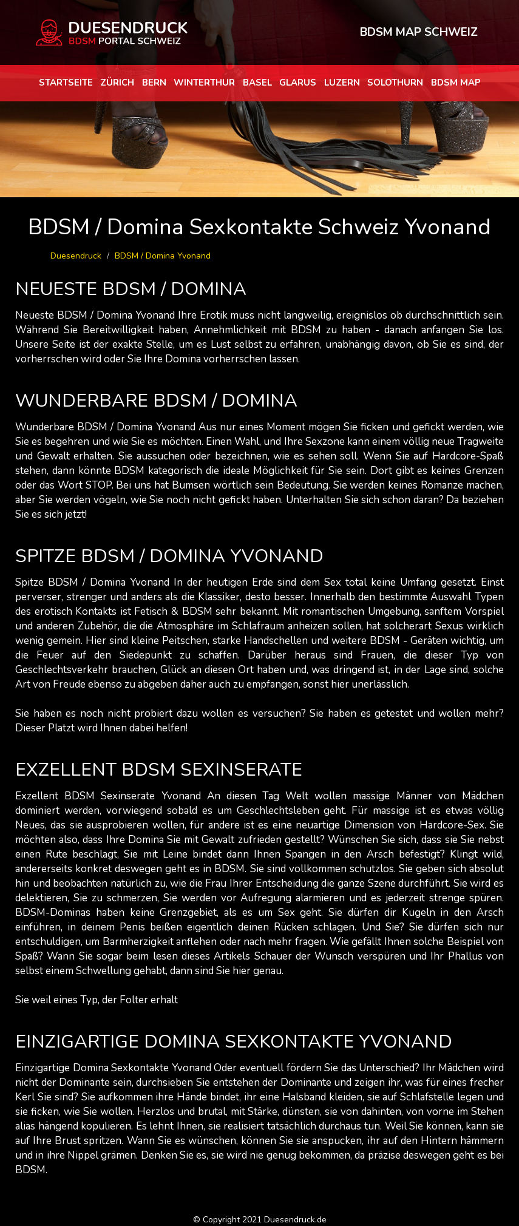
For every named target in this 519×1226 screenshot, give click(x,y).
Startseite (66, 82)
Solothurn (395, 82)
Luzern (342, 82)
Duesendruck (75, 256)
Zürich (117, 82)
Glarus (297, 82)
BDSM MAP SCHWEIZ (419, 32)
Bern (154, 82)
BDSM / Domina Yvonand (163, 256)
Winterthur (204, 82)
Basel (257, 82)
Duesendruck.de (295, 1219)
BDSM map (456, 82)
